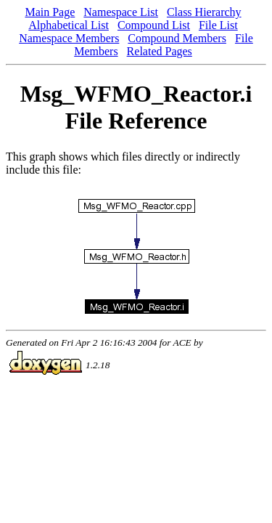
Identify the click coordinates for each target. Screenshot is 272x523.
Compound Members (177, 38)
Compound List (154, 25)
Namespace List (120, 12)
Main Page (50, 12)
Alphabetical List (68, 25)
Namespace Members (69, 38)
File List (218, 25)
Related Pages (159, 51)
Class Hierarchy (204, 12)
